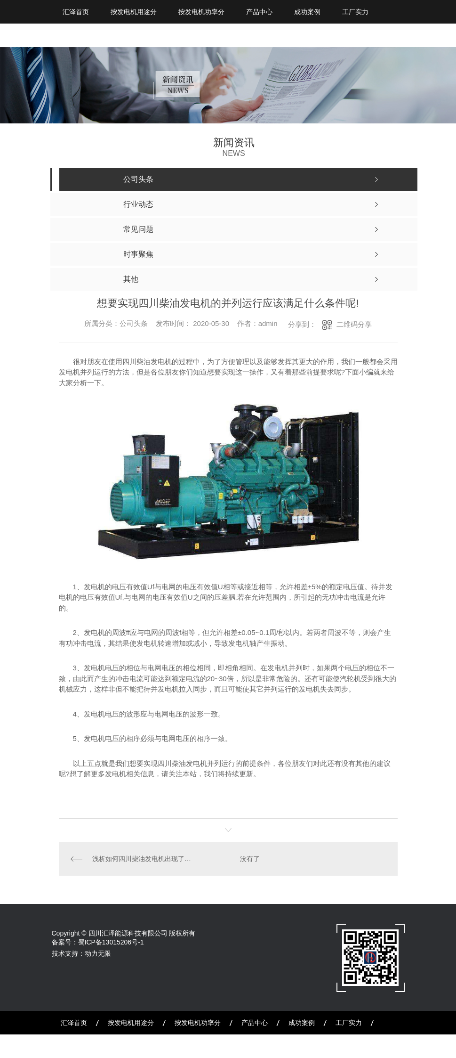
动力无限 (98, 953)
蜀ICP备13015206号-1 (111, 942)
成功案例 (307, 12)
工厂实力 (355, 12)
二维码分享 (354, 324)
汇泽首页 (76, 12)
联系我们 (168, 1046)
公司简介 (121, 1046)
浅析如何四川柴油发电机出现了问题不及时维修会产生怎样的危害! (143, 859)
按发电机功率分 (201, 12)
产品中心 (259, 12)
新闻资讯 (74, 1046)
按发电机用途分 (134, 12)
